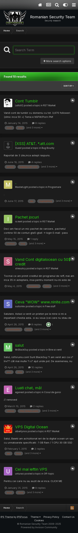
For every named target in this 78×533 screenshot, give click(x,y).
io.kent (18, 221)
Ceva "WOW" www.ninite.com (42, 302)
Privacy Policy (51, 516)
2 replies (37, 406)
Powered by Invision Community (39, 527)
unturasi (19, 473)
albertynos (21, 431)
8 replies (39, 123)
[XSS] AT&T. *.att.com (34, 143)
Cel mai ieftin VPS (31, 469)
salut (19, 345)
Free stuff (50, 306)
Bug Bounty (48, 148)
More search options (57, 61)
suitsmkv (20, 306)
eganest (19, 392)
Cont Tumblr (26, 101)
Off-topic (49, 473)
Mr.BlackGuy (22, 349)
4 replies (35, 162)
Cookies (39, 520)
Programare (54, 187)
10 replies (35, 367)
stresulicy (20, 268)
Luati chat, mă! (28, 388)
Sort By (68, 86)
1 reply (32, 238)
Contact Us (68, 516)
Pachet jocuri (27, 217)
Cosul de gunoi (52, 392)
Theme (35, 516)
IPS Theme (7, 516)
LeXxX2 (19, 105)
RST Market (49, 105)
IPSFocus (22, 516)
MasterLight (21, 187)
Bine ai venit (55, 349)
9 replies (39, 487)
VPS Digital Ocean (31, 427)
